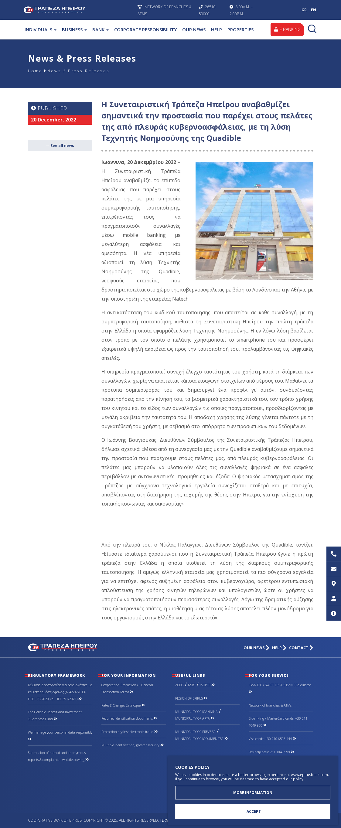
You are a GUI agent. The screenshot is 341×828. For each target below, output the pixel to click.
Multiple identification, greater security (132, 745)
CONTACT (301, 648)
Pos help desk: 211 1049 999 (271, 752)
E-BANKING (287, 29)
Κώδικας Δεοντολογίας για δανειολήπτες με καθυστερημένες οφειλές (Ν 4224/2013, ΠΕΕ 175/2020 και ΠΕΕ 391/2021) (60, 692)
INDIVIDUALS (40, 29)
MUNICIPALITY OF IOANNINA (196, 711)
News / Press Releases (80, 70)
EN (313, 9)
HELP (216, 29)
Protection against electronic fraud (129, 731)
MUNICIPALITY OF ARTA (194, 718)
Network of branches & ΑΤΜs (270, 705)
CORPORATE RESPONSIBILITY (145, 29)
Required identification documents (129, 718)
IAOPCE (207, 685)
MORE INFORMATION (252, 792)
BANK (100, 29)
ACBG (179, 685)
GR (304, 9)
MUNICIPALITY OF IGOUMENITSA (201, 738)
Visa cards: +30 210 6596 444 (272, 738)
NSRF (192, 685)
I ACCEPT (252, 811)
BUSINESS (74, 29)
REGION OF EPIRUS (191, 698)
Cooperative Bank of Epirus (79, 10)
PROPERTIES (240, 29)
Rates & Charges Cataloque (123, 705)
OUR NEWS (194, 29)
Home (36, 70)
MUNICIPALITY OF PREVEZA (195, 731)
